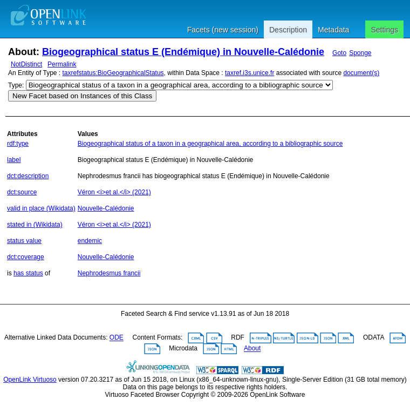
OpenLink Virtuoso (30, 379)
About (252, 349)
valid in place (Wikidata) (41, 208)
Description (288, 29)
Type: (16, 85)
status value (24, 241)
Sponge (360, 53)
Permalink (61, 64)
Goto (339, 53)
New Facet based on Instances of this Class (82, 96)
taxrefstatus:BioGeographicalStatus (113, 73)
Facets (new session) (222, 29)
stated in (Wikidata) (35, 224)
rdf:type (18, 143)
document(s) (361, 73)
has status (28, 273)
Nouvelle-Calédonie (106, 208)
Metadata (333, 29)
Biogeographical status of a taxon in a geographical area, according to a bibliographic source (210, 143)
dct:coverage (25, 257)
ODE (117, 338)
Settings (384, 29)
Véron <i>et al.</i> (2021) (114, 192)
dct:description (28, 176)
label (13, 160)
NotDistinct (26, 64)
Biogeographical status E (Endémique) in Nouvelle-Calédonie (183, 51)
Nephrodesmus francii (109, 273)
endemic (90, 241)
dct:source (22, 192)
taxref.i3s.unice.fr (249, 73)
